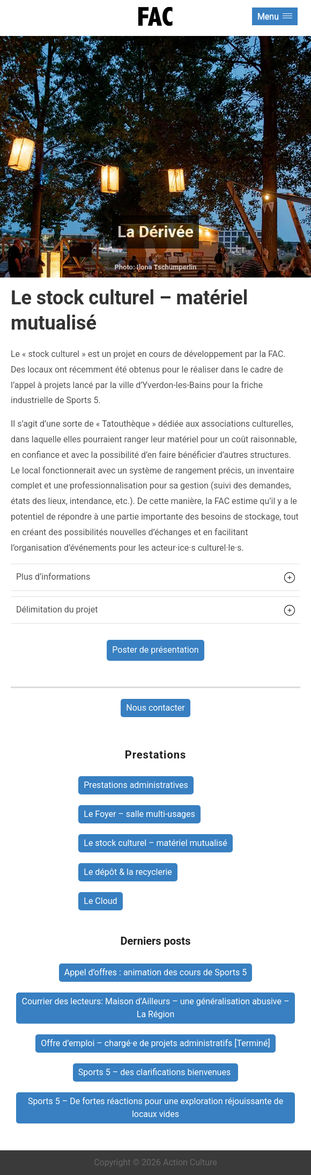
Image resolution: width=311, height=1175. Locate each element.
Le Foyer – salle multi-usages (139, 814)
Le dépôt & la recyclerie (128, 872)
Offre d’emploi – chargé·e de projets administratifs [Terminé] (155, 1043)
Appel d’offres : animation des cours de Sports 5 (155, 972)
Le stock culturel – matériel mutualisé (155, 843)
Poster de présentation (155, 650)
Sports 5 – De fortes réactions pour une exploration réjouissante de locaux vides (155, 1107)
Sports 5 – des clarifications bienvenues (155, 1072)
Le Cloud (100, 901)
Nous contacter (155, 708)
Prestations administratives (136, 785)
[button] (155, 577)
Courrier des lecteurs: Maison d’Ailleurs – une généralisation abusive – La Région (156, 1007)
